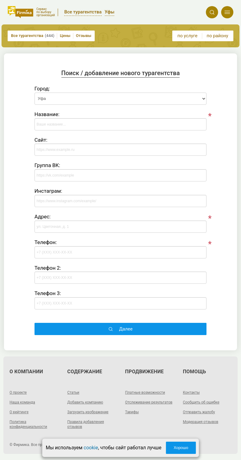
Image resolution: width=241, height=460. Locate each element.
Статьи (73, 392)
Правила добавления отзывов (85, 424)
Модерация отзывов (200, 422)
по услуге (187, 35)
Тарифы (132, 412)
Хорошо (180, 447)
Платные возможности (145, 392)
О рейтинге (18, 412)
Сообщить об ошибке (201, 402)
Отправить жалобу (199, 412)
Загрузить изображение (87, 412)
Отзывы (83, 35)
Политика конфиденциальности (28, 424)
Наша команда (22, 402)
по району (217, 35)
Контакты (191, 392)
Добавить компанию (85, 402)
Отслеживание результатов (149, 402)
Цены (65, 35)
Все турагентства (32, 35)
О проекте (18, 392)
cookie (91, 448)
